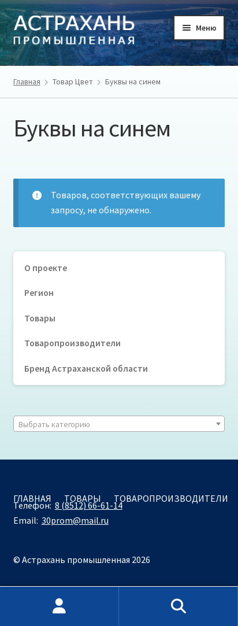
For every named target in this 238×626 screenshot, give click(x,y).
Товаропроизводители (72, 343)
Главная (26, 81)
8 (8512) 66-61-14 (88, 505)
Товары (39, 318)
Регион (39, 292)
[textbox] (119, 424)
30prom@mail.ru (75, 520)
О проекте (45, 267)
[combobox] (119, 424)
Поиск (178, 606)
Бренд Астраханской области (86, 368)
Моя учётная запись (59, 606)
